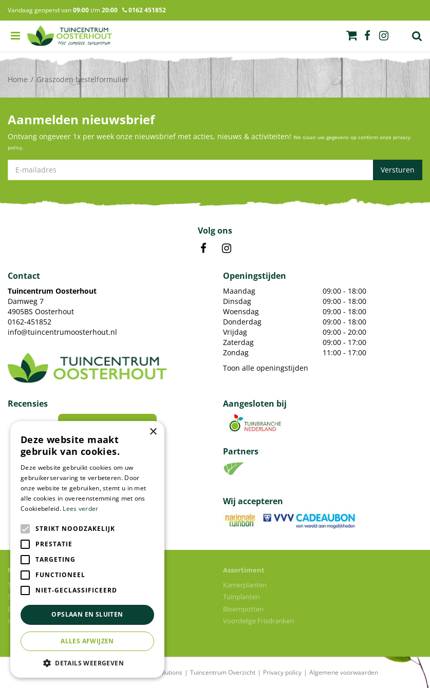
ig (383, 36)
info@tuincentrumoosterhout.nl (62, 332)
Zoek (417, 36)
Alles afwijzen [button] (87, 641)
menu (15, 36)
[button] (87, 662)
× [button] (153, 432)
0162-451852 (29, 322)
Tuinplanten (241, 596)
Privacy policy (282, 672)
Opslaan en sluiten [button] (87, 614)
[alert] (87, 549)
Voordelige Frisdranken (258, 620)
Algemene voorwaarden (343, 672)
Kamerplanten (245, 584)
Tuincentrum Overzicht (222, 672)
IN (226, 248)
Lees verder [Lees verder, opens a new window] (80, 508)
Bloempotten (243, 609)
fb (367, 36)
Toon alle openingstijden (265, 368)
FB (203, 248)
